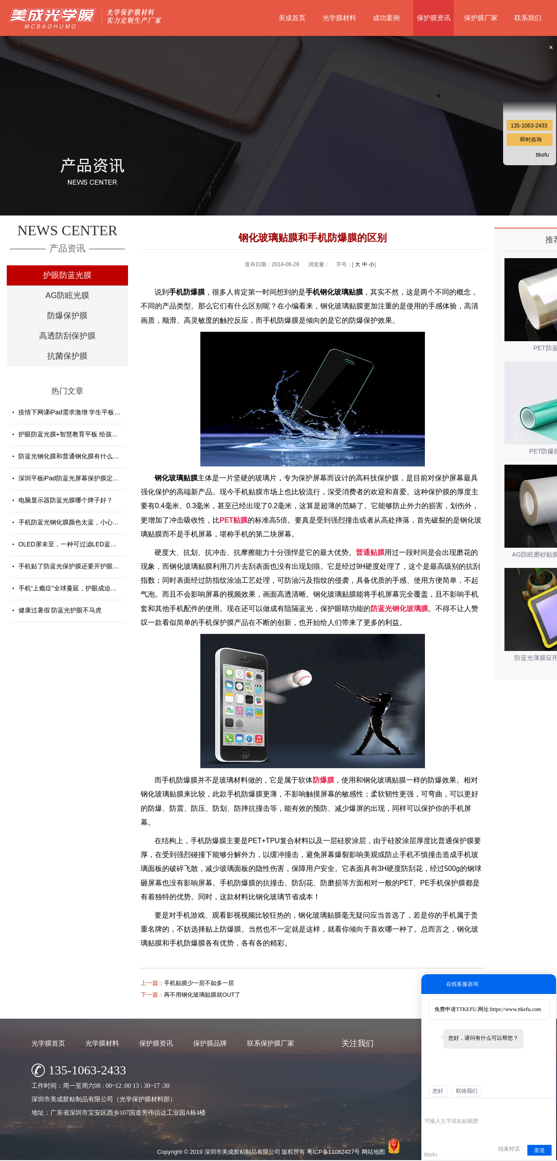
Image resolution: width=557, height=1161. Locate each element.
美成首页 (291, 18)
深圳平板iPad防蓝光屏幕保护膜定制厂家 (75, 478)
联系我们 (527, 18)
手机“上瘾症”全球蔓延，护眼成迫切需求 (73, 588)
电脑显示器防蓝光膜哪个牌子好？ (65, 500)
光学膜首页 (48, 1043)
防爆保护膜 (67, 315)
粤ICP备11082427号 (333, 1151)
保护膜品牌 (210, 1043)
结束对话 (509, 1149)
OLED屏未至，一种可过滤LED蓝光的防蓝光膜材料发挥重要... (104, 544)
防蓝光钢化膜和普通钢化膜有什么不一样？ (78, 456)
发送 (539, 1150)
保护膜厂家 (481, 18)
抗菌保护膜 (67, 356)
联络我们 (466, 1091)
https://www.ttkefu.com (515, 1009)
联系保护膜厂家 (270, 1043)
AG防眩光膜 (67, 295)
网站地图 (373, 1151)
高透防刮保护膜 (67, 335)
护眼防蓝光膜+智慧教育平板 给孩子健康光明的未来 (90, 434)
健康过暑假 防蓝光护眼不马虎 (60, 610)
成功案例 (386, 18)
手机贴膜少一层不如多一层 (199, 983)
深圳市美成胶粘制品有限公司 (242, 1151)
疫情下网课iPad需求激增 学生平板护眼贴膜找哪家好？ (94, 412)
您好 (438, 1091)
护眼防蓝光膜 (67, 275)
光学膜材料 (339, 18)
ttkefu (542, 155)
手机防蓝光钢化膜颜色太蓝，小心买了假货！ (81, 522)
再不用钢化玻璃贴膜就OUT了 (202, 994)
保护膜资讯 (434, 18)
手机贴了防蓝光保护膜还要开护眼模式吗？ (78, 566)
